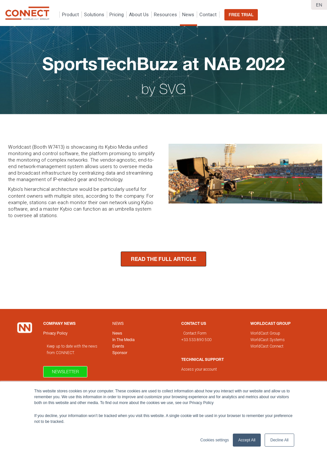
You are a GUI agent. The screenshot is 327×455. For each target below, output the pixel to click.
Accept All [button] (247, 440)
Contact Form (195, 333)
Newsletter (65, 371)
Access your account (199, 369)
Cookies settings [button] (214, 440)
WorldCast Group (265, 333)
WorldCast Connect (266, 346)
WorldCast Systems (267, 340)
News (118, 323)
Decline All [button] (279, 440)
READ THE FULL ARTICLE (163, 259)
